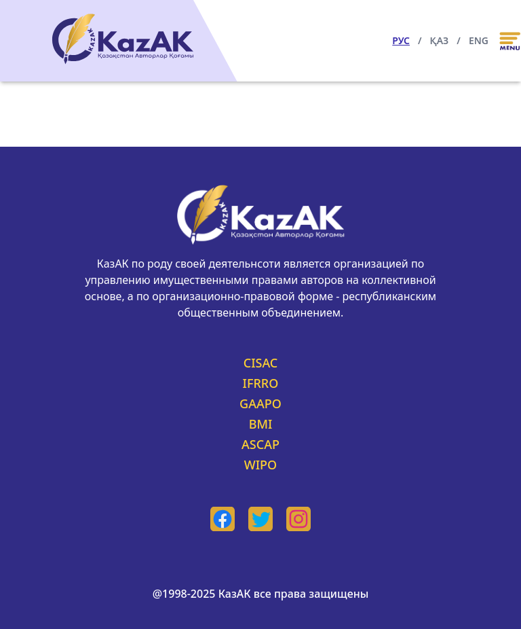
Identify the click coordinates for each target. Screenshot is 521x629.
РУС (401, 40)
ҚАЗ (439, 40)
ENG (478, 40)
